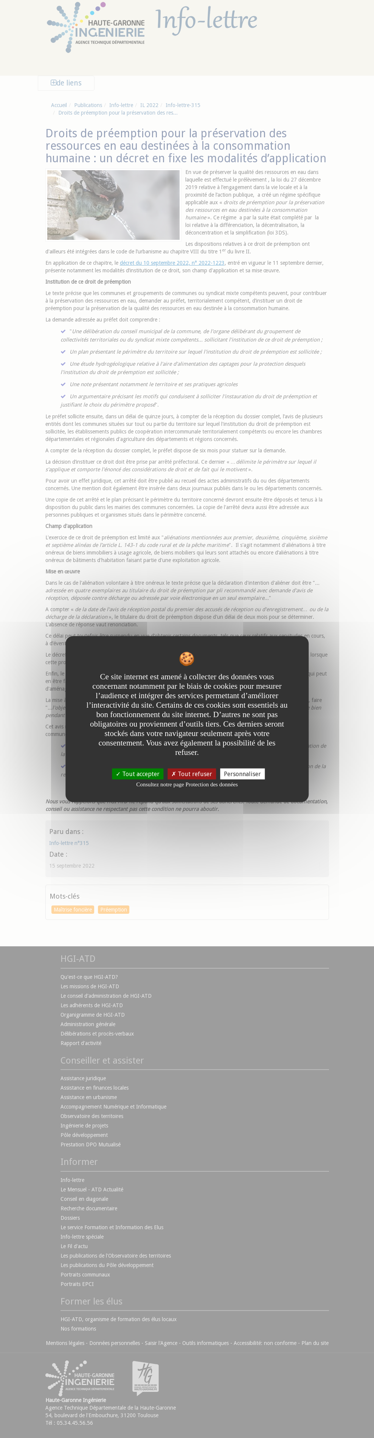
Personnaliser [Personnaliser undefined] (242, 774)
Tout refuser (191, 774)
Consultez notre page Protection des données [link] (187, 784)
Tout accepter (138, 774)
